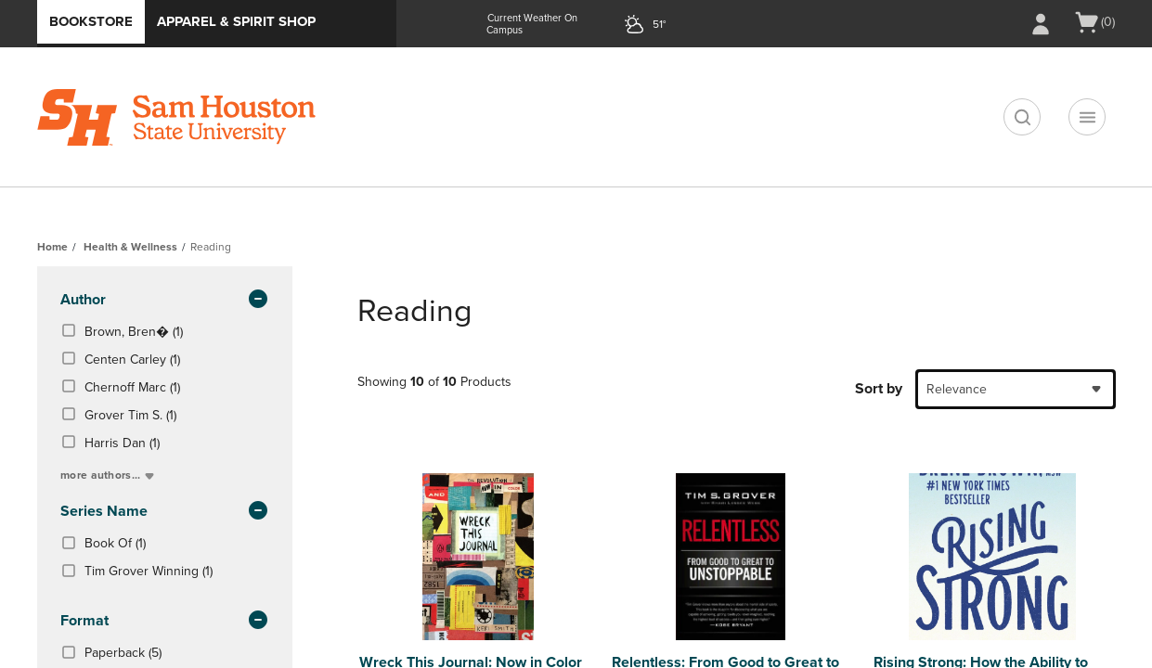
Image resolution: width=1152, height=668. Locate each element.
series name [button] (164, 512)
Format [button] (164, 621)
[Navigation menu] (1087, 116)
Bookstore (91, 21)
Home (52, 246)
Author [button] (164, 300)
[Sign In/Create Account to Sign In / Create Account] (1041, 24)
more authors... (109, 475)
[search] (1022, 116)
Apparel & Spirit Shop (236, 21)
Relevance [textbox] (956, 389)
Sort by (878, 388)
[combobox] (1015, 389)
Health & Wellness (130, 246)
